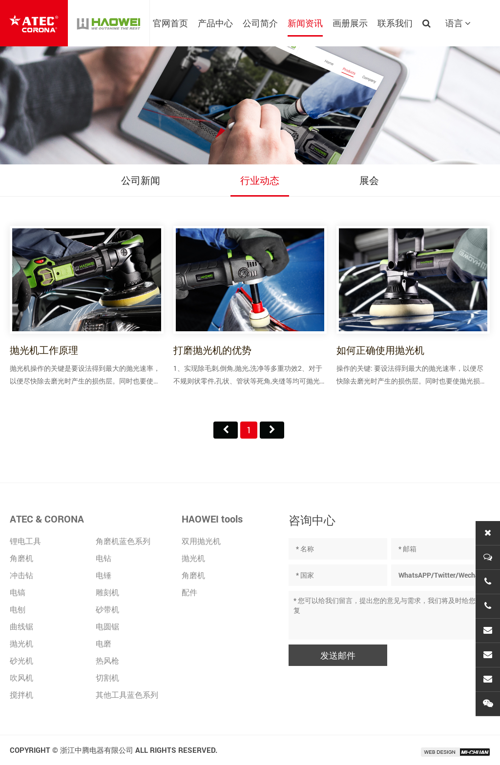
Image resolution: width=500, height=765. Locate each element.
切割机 (107, 677)
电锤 (103, 575)
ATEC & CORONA (47, 518)
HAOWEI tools (212, 518)
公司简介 (260, 23)
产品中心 (215, 23)
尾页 (272, 430)
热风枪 (107, 660)
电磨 (103, 643)
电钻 (103, 558)
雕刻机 (107, 592)
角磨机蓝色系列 (123, 541)
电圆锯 (107, 626)
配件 (189, 592)
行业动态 (259, 180)
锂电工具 (25, 541)
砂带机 (107, 609)
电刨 (17, 609)
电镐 (17, 592)
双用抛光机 (201, 541)
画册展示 (350, 23)
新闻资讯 (305, 23)
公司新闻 (140, 180)
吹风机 (21, 677)
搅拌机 (21, 694)
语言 (458, 23)
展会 (369, 180)
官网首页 (170, 23)
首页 (225, 430)
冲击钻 (21, 575)
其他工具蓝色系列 (127, 694)
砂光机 (21, 660)
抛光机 (21, 643)
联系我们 (395, 23)
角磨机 (21, 558)
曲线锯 (21, 626)
